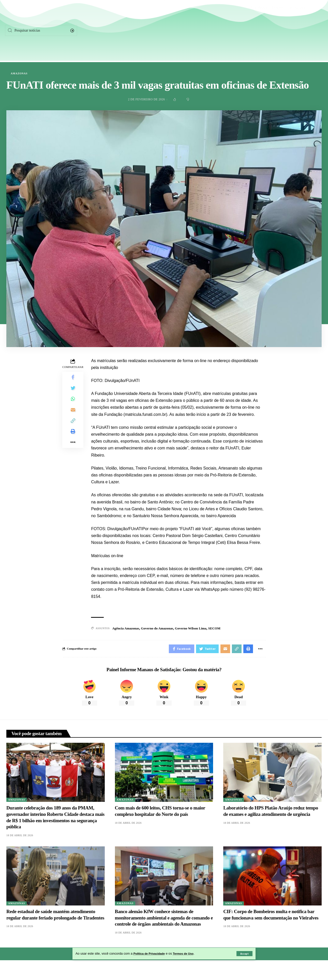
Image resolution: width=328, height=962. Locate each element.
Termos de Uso (188, 953)
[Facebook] (259, 30)
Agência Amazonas (126, 628)
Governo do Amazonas (160, 628)
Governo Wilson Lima (196, 628)
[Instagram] (296, 30)
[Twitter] (277, 30)
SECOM (220, 628)
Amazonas (19, 73)
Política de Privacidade (151, 953)
